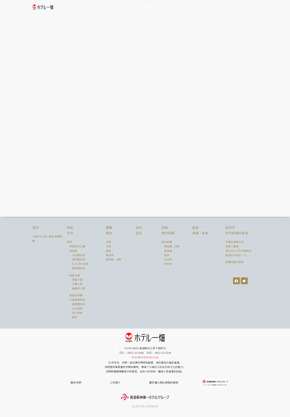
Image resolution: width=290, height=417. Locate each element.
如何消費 (165, 7)
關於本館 (129, 7)
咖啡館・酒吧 (113, 259)
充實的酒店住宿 (234, 242)
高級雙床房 (78, 304)
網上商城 (48, 236)
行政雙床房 (78, 255)
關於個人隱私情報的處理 (163, 382)
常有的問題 (195, 7)
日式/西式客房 (80, 264)
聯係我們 (76, 382)
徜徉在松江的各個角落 (238, 251)
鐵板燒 (110, 255)
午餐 (108, 246)
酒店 (35, 227)
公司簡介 (115, 382)
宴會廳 (168, 251)
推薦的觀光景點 (234, 262)
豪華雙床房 (78, 268)
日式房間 (77, 308)
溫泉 (117, 7)
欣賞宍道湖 (231, 246)
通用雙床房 (78, 259)
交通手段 (179, 7)
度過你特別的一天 (235, 255)
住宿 (98, 7)
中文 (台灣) (213, 7)
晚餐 (108, 251)
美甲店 (168, 264)
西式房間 (77, 313)
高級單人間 (78, 288)
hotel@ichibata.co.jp (145, 357)
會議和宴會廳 (147, 7)
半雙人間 (77, 284)
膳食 (107, 7)
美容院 (168, 259)
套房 (74, 317)
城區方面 (77, 279)
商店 (166, 255)
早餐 (108, 242)
